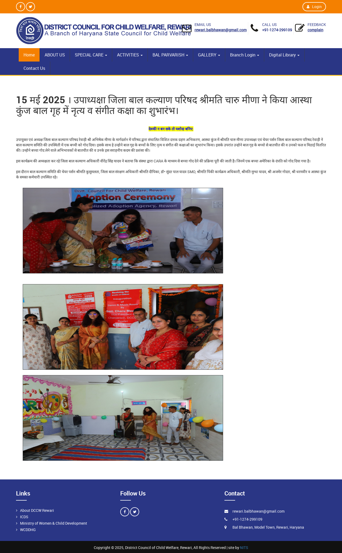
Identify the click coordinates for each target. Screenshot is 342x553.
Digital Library (284, 55)
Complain (315, 29)
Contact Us (34, 68)
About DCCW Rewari (37, 510)
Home (29, 55)
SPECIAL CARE (91, 55)
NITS (244, 547)
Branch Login (244, 55)
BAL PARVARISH (170, 55)
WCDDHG (28, 529)
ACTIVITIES (130, 55)
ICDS (24, 516)
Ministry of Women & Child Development (53, 523)
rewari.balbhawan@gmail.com (221, 29)
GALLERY (209, 55)
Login (314, 6)
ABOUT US (55, 55)
